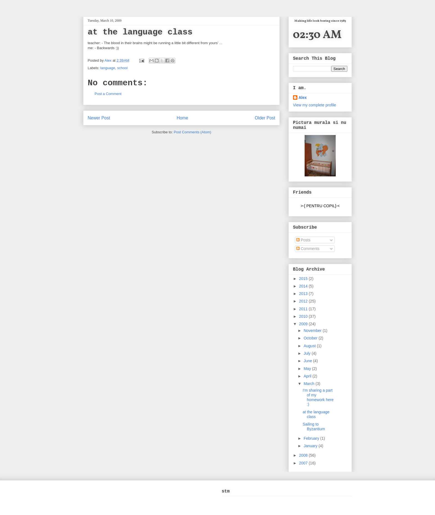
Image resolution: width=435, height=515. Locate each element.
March (309, 383)
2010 (304, 316)
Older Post (265, 118)
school (122, 68)
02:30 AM (317, 35)
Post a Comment (108, 94)
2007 (304, 463)
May (308, 368)
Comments (308, 248)
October (311, 338)
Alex (109, 60)
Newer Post (99, 118)
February (312, 438)
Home (182, 118)
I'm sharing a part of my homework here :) (318, 397)
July (308, 353)
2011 (304, 309)
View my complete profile (314, 105)
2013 (304, 293)
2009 (304, 324)
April (308, 376)
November (313, 330)
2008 (304, 455)
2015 (304, 278)
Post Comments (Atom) (192, 132)
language (107, 68)
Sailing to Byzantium (314, 426)
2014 (304, 286)
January (311, 446)
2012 (304, 301)
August (310, 346)
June (308, 361)
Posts (303, 240)
